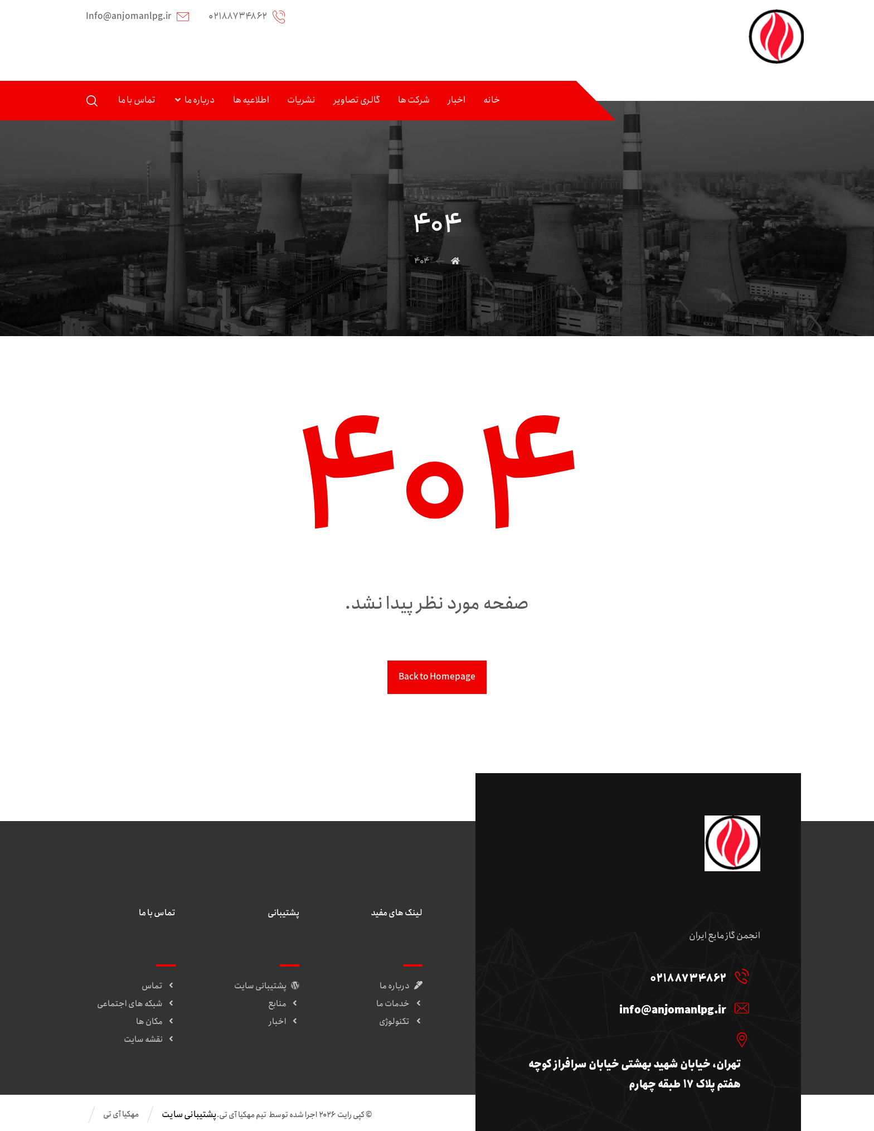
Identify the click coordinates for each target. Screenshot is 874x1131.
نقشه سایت (150, 1040)
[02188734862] (637, 976)
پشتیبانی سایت (266, 986)
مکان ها (156, 1022)
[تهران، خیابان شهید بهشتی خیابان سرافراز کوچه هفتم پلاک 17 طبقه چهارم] (637, 1040)
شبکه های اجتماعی (136, 1004)
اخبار (284, 1022)
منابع (283, 1004)
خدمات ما (399, 1004)
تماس (159, 986)
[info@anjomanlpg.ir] (637, 1008)
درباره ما (401, 986)
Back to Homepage (437, 678)
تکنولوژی (401, 1022)
